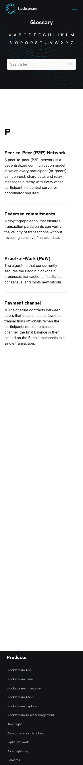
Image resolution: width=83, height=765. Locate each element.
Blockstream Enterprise (24, 688)
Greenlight (14, 724)
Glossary (41, 22)
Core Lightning (17, 751)
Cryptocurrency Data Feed (26, 733)
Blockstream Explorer (22, 706)
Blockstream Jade (20, 679)
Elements (13, 760)
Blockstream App (19, 670)
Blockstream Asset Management (30, 715)
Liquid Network (18, 742)
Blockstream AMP (20, 697)
